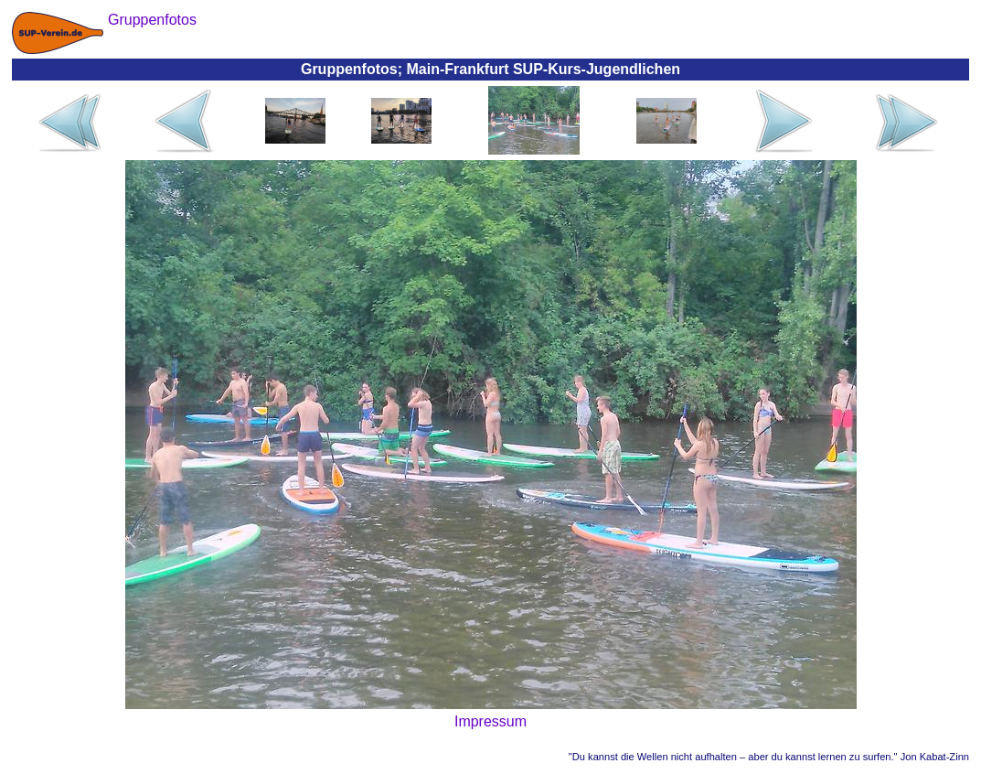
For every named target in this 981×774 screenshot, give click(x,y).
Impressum (490, 721)
